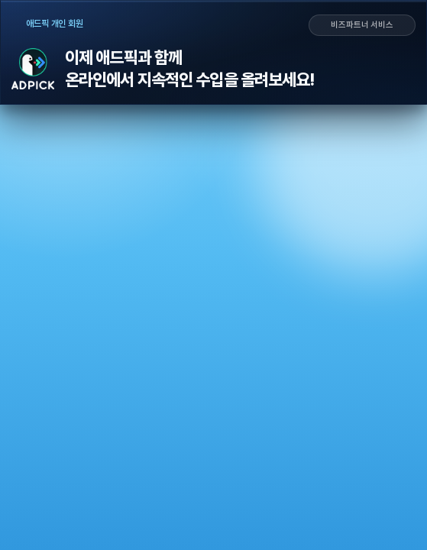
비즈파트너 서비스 (362, 25)
